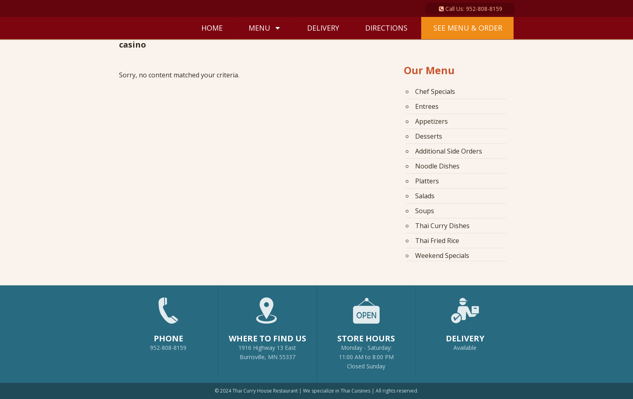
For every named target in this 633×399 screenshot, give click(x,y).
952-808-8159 (168, 320)
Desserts (428, 136)
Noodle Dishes (437, 166)
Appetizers (431, 121)
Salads (425, 195)
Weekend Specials (442, 255)
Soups (424, 210)
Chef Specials (435, 91)
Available (464, 347)
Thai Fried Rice (437, 240)
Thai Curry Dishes (442, 225)
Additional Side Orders (448, 151)
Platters (427, 181)
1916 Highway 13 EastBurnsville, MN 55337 (267, 325)
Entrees (427, 106)
